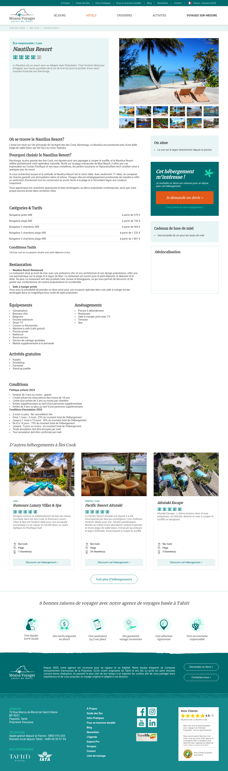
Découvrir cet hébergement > (42, 562)
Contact (178, 3)
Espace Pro (93, 741)
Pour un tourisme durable (128, 3)
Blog (149, 3)
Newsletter (162, 3)
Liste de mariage (96, 755)
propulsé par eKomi (203, 754)
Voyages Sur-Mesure (202, 15)
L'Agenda (92, 737)
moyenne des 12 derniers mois (194, 720)
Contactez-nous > (201, 677)
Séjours (60, 15)
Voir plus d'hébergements (114, 579)
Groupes (91, 746)
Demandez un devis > (201, 666)
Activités (159, 15)
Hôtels (91, 15)
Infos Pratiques (103, 3)
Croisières (124, 15)
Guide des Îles (83, 3)
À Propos (65, 3)
